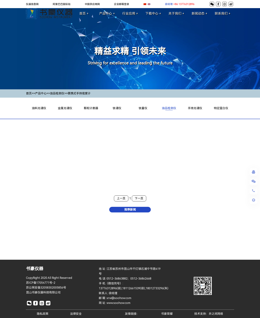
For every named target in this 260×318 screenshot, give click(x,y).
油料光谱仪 (39, 108)
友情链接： (132, 313)
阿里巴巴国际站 (61, 4)
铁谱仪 (117, 108)
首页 (29, 93)
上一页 (121, 198)
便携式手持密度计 (79, 93)
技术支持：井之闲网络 (208, 313)
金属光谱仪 (65, 108)
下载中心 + (153, 13)
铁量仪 (143, 108)
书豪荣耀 (167, 313)
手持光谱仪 (195, 108)
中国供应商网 (92, 4)
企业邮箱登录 (121, 4)
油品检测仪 (57, 93)
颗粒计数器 (91, 108)
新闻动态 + (199, 13)
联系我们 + (222, 13)
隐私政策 (42, 313)
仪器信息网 (32, 4)
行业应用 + (130, 13)
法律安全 (76, 313)
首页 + (83, 13)
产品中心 (41, 93)
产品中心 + (107, 13)
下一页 (139, 198)
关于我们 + (176, 13)
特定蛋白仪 (221, 108)
